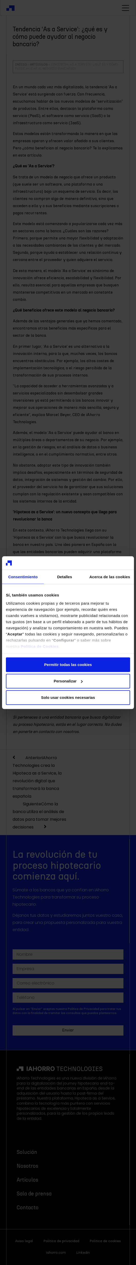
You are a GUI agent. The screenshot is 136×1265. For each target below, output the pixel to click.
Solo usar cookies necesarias (68, 697)
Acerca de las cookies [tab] (109, 577)
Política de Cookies (40, 646)
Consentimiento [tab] (23, 577)
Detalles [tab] (64, 577)
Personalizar (68, 681)
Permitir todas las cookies (68, 664)
